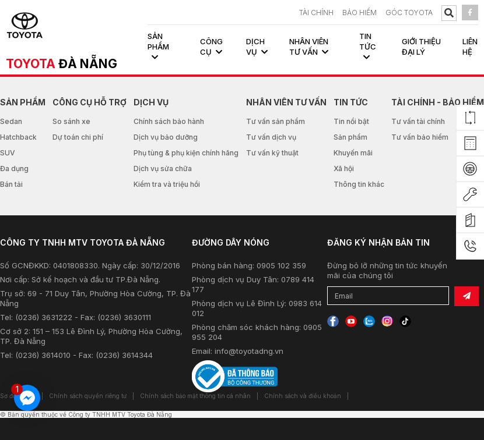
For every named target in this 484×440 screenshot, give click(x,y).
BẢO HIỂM (359, 12)
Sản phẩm (350, 137)
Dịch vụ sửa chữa (163, 168)
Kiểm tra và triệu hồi (167, 184)
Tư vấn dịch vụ (271, 137)
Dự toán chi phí (77, 137)
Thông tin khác (359, 184)
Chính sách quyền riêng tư (88, 395)
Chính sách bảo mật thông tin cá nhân (195, 395)
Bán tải (11, 184)
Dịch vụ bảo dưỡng (166, 137)
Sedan (11, 121)
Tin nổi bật (351, 121)
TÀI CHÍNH (316, 12)
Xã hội (344, 168)
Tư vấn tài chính (418, 121)
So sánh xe (71, 121)
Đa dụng (14, 168)
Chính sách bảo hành (169, 121)
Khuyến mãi (353, 152)
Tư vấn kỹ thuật (272, 152)
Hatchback (18, 137)
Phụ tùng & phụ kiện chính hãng (186, 152)
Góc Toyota (409, 12)
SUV (7, 152)
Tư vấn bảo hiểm (419, 137)
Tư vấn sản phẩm (275, 121)
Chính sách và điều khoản (302, 395)
